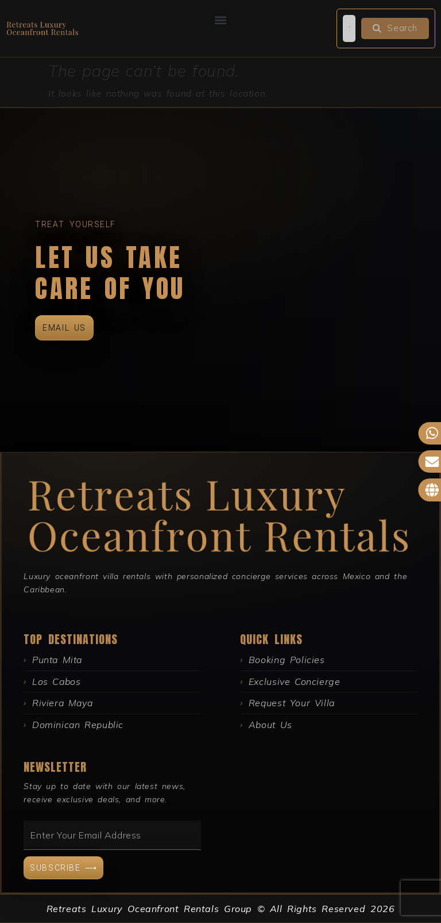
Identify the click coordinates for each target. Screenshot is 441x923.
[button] (220, 19)
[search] (349, 28)
